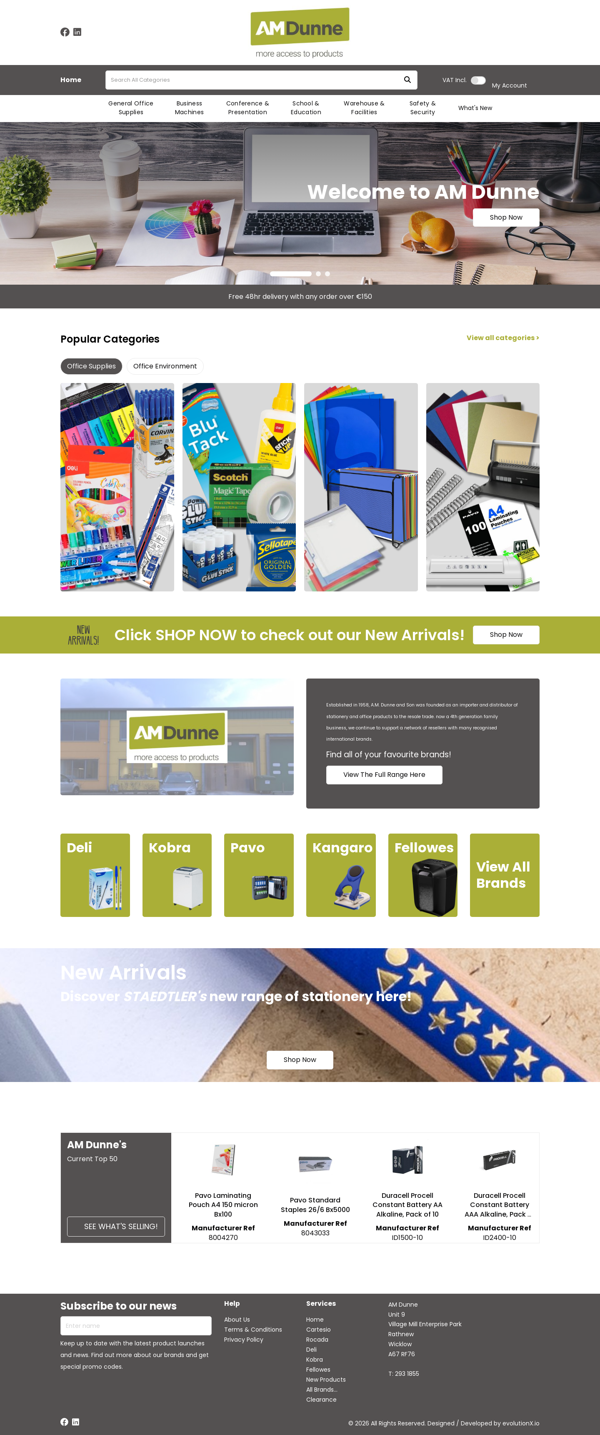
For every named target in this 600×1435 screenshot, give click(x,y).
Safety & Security (423, 107)
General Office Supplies (130, 107)
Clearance (321, 1399)
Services (321, 1304)
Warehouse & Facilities (364, 107)
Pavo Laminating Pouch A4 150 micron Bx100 (223, 1205)
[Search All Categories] (261, 80)
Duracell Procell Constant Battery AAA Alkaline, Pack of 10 (500, 1210)
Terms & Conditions (253, 1329)
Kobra (314, 1359)
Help (232, 1304)
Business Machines (189, 107)
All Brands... (322, 1389)
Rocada (317, 1339)
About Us (237, 1319)
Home (70, 80)
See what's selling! (121, 1226)
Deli (311, 1349)
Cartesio (318, 1329)
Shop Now (506, 217)
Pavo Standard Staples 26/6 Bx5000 (315, 1205)
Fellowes (318, 1369)
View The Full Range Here (384, 774)
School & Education (306, 107)
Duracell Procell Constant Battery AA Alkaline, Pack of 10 (407, 1205)
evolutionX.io (521, 1423)
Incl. (454, 80)
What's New (475, 108)
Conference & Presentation (248, 107)
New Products (326, 1379)
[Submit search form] (407, 80)
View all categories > (503, 338)
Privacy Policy (243, 1339)
